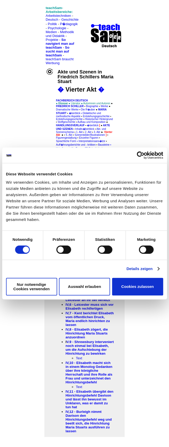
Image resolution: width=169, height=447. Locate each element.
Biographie (92, 106)
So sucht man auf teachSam (57, 51)
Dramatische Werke (67, 109)
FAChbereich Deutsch (72, 100)
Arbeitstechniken (58, 16)
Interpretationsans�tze (91, 141)
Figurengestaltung (66, 137)
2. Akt (88, 132)
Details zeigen (139, 268)
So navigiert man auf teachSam (60, 43)
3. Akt (97, 132)
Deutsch (52, 19)
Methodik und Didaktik (60, 34)
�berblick (74, 113)
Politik (52, 24)
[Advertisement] (26, 15)
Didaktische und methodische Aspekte (78, 115)
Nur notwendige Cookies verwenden (31, 286)
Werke (104, 106)
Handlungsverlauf (70, 125)
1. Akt (79, 132)
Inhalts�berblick (84, 129)
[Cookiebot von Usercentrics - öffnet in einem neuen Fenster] (140, 155)
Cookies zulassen (137, 286)
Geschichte (70, 19)
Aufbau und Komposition (91, 122)
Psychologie (57, 28)
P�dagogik (69, 24)
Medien (51, 32)
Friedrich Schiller (70, 106)
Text (79, 358)
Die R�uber (88, 109)
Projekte (52, 40)
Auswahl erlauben (84, 286)
